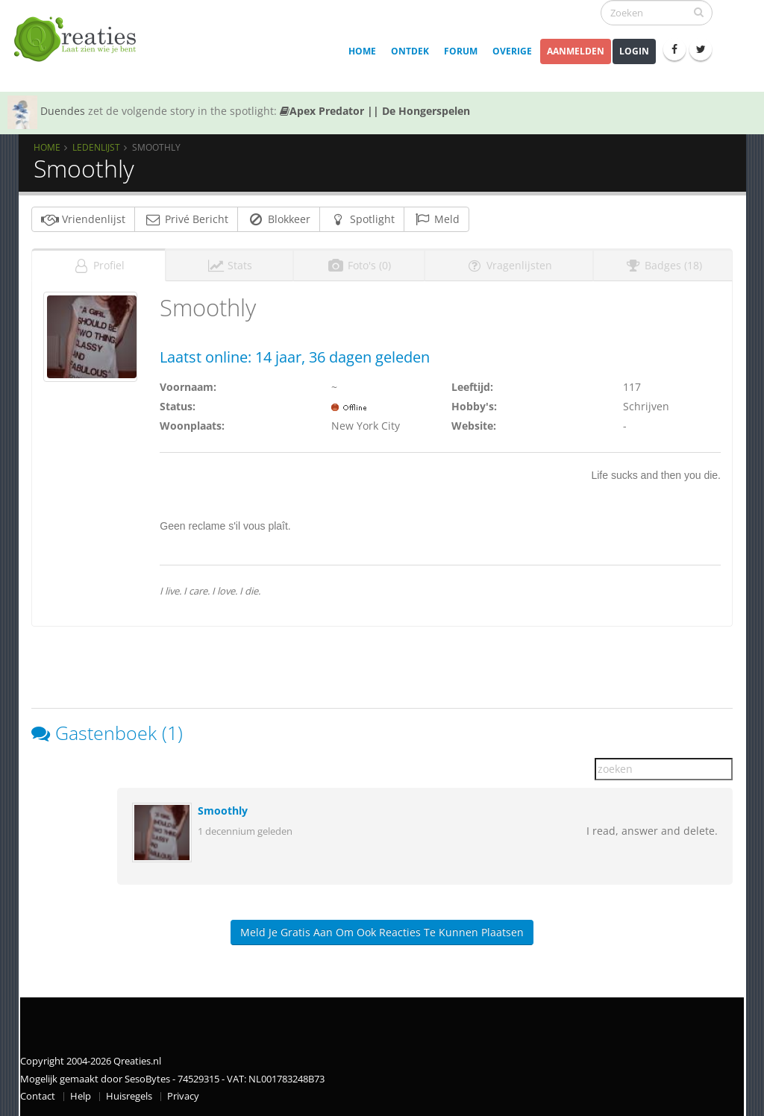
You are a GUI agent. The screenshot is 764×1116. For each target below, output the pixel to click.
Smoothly (223, 810)
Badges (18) (663, 265)
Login (634, 51)
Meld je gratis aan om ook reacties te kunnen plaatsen (382, 932)
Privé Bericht (186, 219)
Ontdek (410, 51)
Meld (436, 219)
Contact (37, 1096)
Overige (512, 51)
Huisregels (129, 1096)
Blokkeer (278, 219)
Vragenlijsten (509, 265)
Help (80, 1096)
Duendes (62, 111)
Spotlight (362, 219)
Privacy (183, 1096)
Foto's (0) (359, 265)
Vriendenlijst (83, 219)
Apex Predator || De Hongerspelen (375, 111)
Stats (229, 265)
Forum (461, 51)
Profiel (98, 265)
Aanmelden (575, 51)
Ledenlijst (96, 147)
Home (362, 51)
